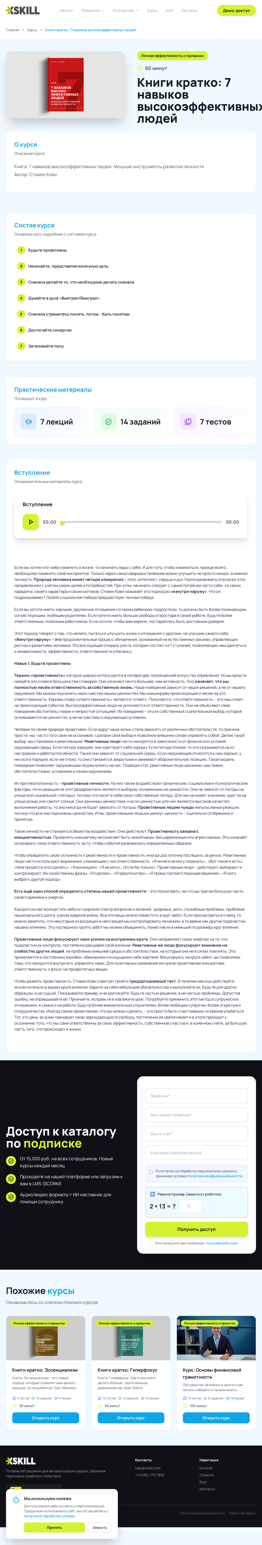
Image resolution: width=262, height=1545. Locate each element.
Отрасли (207, 1475)
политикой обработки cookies (49, 1516)
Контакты (189, 10)
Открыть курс (45, 1418)
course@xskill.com (222, 1243)
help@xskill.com (148, 1468)
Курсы (152, 10)
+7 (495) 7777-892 (149, 1475)
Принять (54, 1527)
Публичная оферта (242, 1513)
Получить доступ (196, 1229)
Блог (170, 10)
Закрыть (99, 1527)
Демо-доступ (236, 10)
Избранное (93, 10)
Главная (12, 29)
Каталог (66, 10)
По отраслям (126, 10)
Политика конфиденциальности (202, 1513)
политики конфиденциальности (215, 1175)
